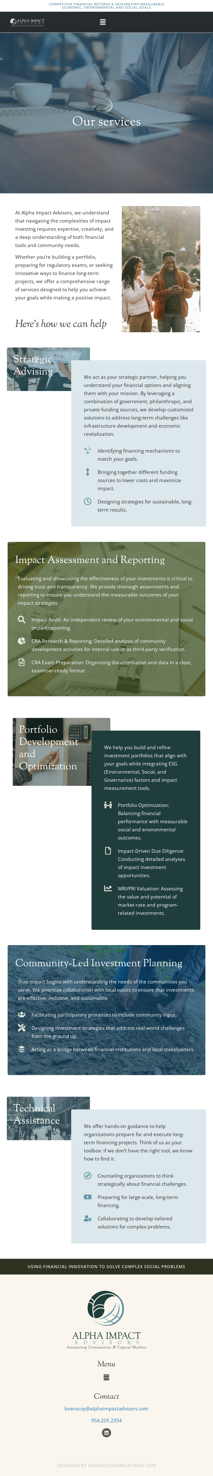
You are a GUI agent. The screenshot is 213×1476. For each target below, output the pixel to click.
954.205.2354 (106, 1420)
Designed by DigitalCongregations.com (106, 1465)
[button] (103, 22)
